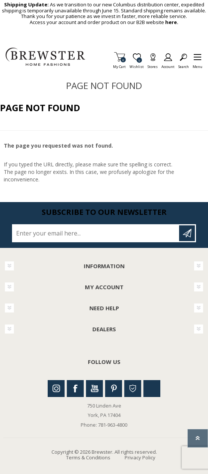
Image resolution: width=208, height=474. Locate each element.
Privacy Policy (140, 457)
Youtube (94, 388)
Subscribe (187, 233)
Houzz (132, 388)
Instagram (56, 388)
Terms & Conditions (88, 457)
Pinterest (113, 388)
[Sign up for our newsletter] (96, 233)
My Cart (119, 64)
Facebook (75, 388)
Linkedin (151, 388)
